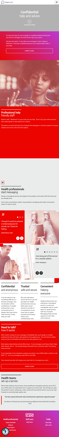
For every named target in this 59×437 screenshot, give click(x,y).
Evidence (10, 425)
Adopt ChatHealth (10, 422)
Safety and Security (10, 430)
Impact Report (10, 427)
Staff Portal (29, 422)
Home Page (48, 422)
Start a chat (29, 51)
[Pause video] (2, 182)
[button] (5, 431)
